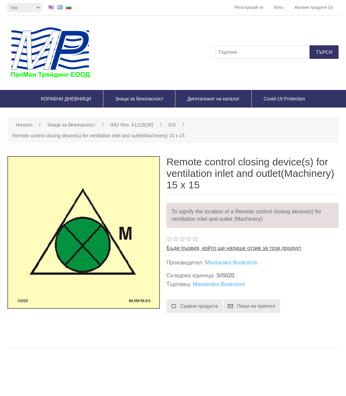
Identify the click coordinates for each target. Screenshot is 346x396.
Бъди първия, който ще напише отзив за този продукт (233, 248)
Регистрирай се (248, 7)
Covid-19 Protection (284, 98)
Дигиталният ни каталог (213, 98)
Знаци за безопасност (139, 98)
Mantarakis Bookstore (231, 262)
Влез (278, 7)
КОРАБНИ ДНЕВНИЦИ (66, 98)
